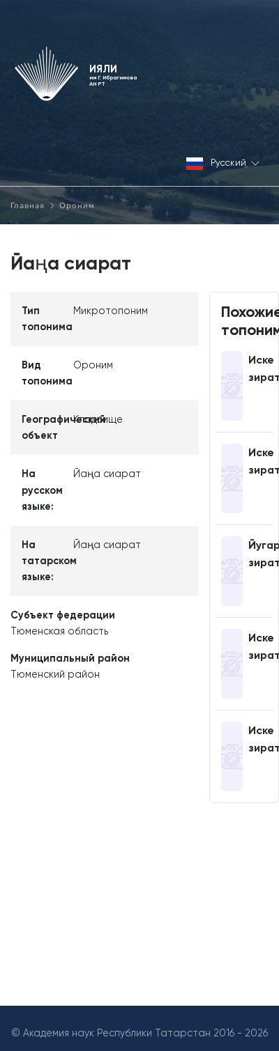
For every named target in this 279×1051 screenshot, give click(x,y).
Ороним (77, 205)
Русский (222, 164)
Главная (27, 205)
